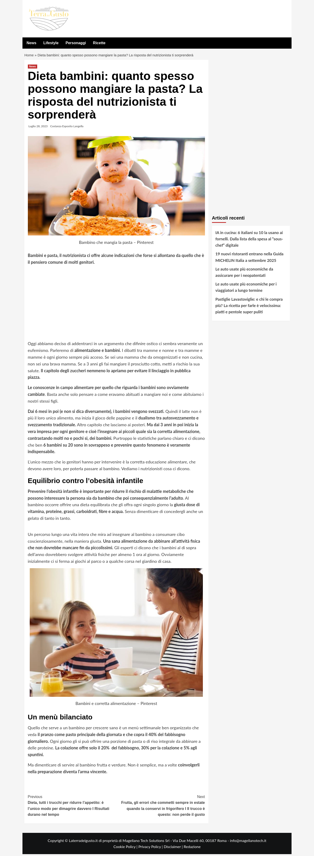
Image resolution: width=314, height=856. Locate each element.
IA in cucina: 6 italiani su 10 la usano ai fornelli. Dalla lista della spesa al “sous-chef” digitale (249, 240)
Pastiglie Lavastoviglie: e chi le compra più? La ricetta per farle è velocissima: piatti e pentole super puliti (249, 307)
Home (29, 56)
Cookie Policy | (126, 848)
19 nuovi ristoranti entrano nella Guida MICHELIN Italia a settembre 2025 (249, 258)
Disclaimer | (174, 848)
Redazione (192, 848)
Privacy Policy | (151, 848)
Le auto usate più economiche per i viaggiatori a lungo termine (246, 289)
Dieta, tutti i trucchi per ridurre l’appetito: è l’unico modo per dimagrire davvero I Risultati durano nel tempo (72, 806)
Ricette (99, 43)
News (32, 43)
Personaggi (76, 43)
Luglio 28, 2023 (38, 128)
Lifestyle (50, 43)
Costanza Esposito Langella (66, 128)
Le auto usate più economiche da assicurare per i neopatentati (244, 273)
